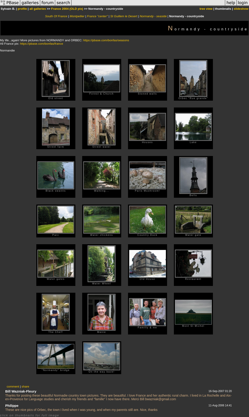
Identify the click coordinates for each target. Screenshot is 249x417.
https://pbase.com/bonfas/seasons (106, 40)
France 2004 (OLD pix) (67, 8)
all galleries (38, 8)
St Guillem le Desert (123, 16)
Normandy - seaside (153, 16)
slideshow (241, 8)
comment (13, 386)
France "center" (97, 16)
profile (22, 8)
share (25, 386)
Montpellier (77, 16)
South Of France (56, 16)
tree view (206, 8)
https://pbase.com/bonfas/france (41, 43)
